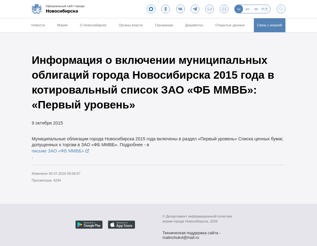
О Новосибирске (93, 25)
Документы (194, 25)
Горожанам (164, 25)
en (247, 9)
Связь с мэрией (269, 25)
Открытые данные (230, 25)
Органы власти (131, 25)
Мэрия (62, 25)
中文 (264, 9)
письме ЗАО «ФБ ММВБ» (58, 150)
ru (238, 9)
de (256, 9)
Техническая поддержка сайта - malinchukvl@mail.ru (192, 233)
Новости (38, 25)
